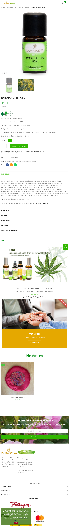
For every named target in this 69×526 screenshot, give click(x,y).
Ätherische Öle (9, 161)
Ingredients (5, 226)
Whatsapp (15, 164)
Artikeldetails (5, 210)
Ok (16, 523)
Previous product (61, 7)
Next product (66, 7)
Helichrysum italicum (21, 161)
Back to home (64, 7)
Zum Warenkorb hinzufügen (19, 146)
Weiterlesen (34, 294)
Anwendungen (5, 220)
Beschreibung (5, 174)
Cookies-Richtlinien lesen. (21, 519)
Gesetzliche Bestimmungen (9, 231)
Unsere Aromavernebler (40, 203)
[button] (3, 42)
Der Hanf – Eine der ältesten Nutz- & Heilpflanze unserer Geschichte (34, 288)
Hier (2, 199)
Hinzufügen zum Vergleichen (12, 152)
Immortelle (32, 161)
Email (11, 164)
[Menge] (5, 146)
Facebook (7, 164)
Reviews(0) (4, 215)
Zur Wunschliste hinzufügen (34, 152)
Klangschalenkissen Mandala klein (17, 398)
